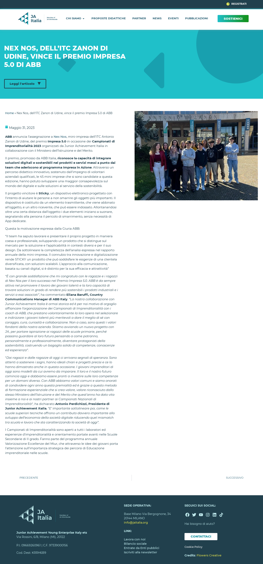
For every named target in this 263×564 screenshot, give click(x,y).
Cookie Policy (193, 546)
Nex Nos (60, 137)
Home (9, 113)
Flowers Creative (209, 555)
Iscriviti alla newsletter (140, 552)
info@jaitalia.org (136, 522)
